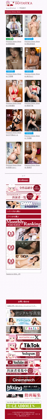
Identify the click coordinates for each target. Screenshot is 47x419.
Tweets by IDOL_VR (13, 274)
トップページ (11, 8)
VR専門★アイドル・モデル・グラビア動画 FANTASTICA (18, 3)
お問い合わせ (35, 3)
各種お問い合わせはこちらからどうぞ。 (22, 306)
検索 (39, 3)
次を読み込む (23, 180)
